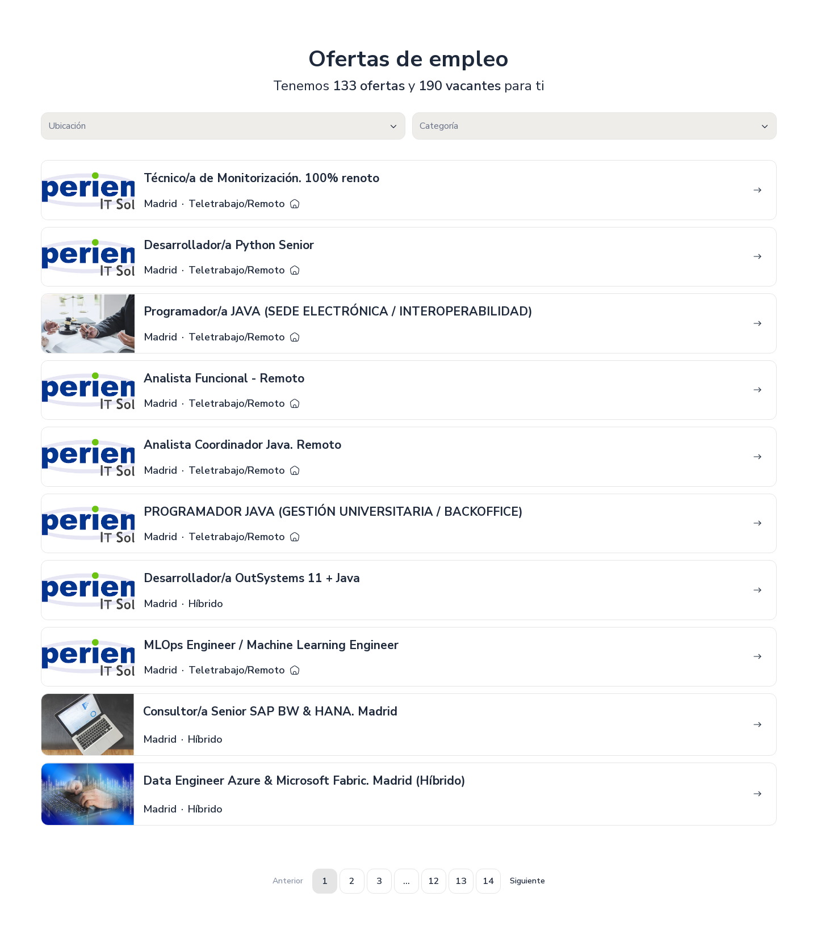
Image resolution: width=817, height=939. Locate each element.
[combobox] (223, 126)
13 (461, 881)
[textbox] (223, 126)
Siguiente (527, 880)
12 (433, 881)
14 (488, 881)
